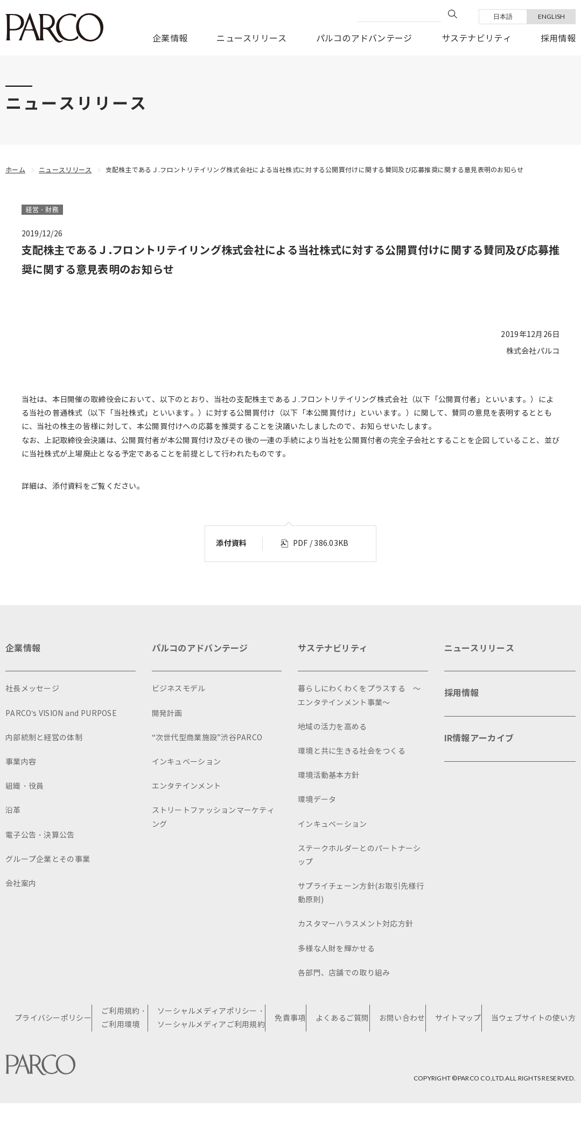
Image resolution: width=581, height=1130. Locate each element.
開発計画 (167, 713)
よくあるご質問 (342, 1018)
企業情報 (169, 38)
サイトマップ (458, 1018)
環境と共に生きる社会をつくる (351, 751)
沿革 (13, 810)
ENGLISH (551, 16)
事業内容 (20, 762)
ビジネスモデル (179, 688)
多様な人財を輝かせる (336, 948)
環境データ (317, 799)
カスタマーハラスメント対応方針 (355, 924)
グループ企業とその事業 (47, 859)
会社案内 (20, 883)
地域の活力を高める (332, 727)
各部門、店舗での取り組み (344, 973)
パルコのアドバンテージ (364, 38)
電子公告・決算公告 (40, 835)
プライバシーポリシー (53, 1018)
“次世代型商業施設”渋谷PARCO (207, 737)
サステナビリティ (477, 38)
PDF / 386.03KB (321, 543)
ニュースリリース (251, 38)
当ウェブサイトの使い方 (533, 1018)
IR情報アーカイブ (479, 738)
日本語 (503, 16)
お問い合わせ (402, 1018)
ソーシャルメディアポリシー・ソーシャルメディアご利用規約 (211, 1018)
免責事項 (290, 1018)
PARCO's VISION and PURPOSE (61, 713)
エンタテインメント (186, 786)
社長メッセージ (32, 688)
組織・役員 (24, 786)
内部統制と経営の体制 (43, 737)
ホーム (15, 170)
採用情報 (558, 38)
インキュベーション (186, 762)
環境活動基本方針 (328, 775)
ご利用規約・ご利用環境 (124, 1018)
